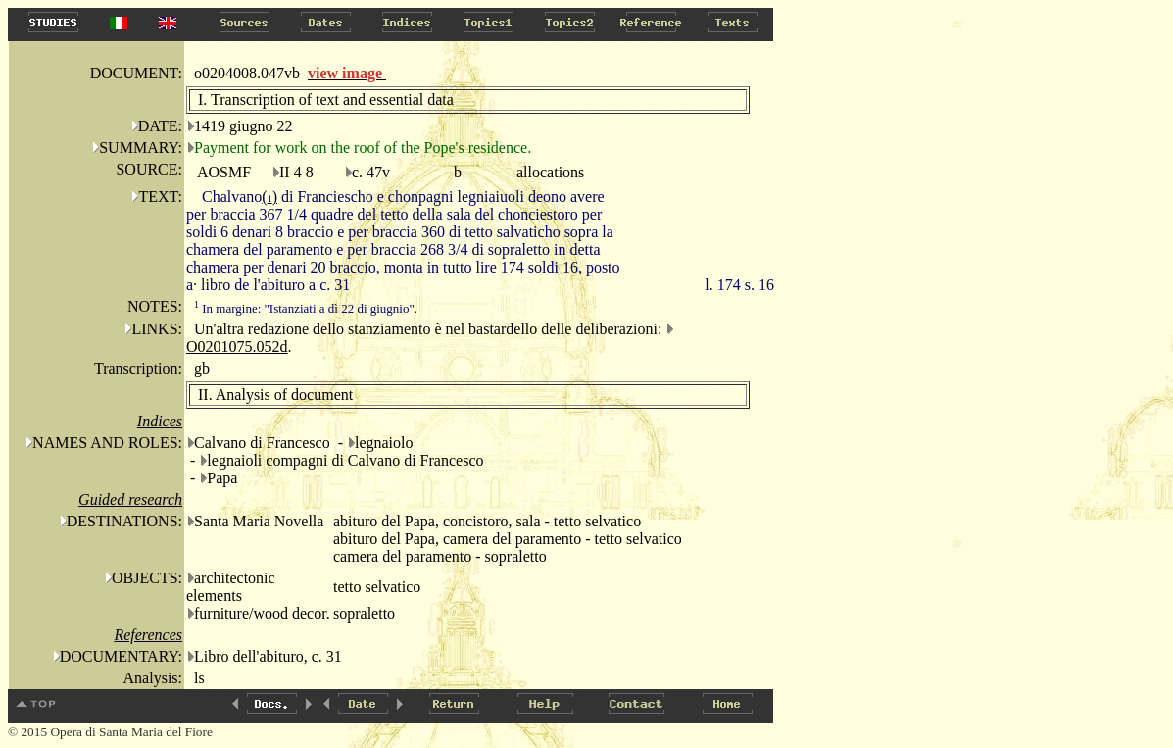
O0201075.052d (237, 346)
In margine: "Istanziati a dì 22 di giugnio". (305, 308)
